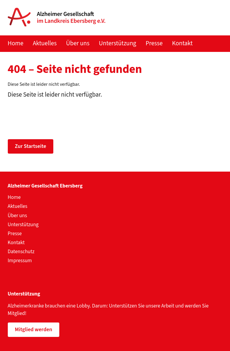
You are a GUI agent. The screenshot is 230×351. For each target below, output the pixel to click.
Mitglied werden (33, 329)
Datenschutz (21, 251)
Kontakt (182, 43)
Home (16, 43)
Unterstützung (117, 43)
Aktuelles (45, 43)
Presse (154, 43)
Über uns (77, 43)
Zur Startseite (30, 146)
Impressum (20, 260)
